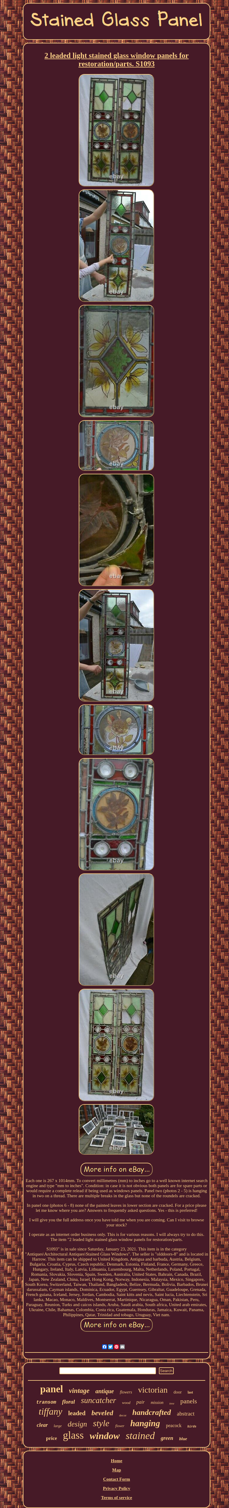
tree (171, 1403)
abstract (186, 1413)
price (51, 1438)
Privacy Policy (116, 1488)
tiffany (50, 1411)
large (58, 1426)
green (167, 1438)
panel (51, 1389)
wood (126, 1402)
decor (122, 1415)
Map (116, 1470)
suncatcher (98, 1400)
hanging (145, 1423)
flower (119, 1426)
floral (68, 1402)
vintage (79, 1390)
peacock (173, 1425)
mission (157, 1402)
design (77, 1424)
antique (104, 1391)
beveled (102, 1413)
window (105, 1435)
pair (140, 1402)
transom (46, 1402)
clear (42, 1425)
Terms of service (116, 1497)
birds (191, 1426)
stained (140, 1435)
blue (183, 1438)
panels (188, 1401)
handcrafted (151, 1412)
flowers (126, 1392)
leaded (77, 1413)
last (190, 1392)
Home (116, 1460)
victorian (153, 1389)
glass (73, 1435)
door (177, 1392)
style (101, 1423)
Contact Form (116, 1479)
